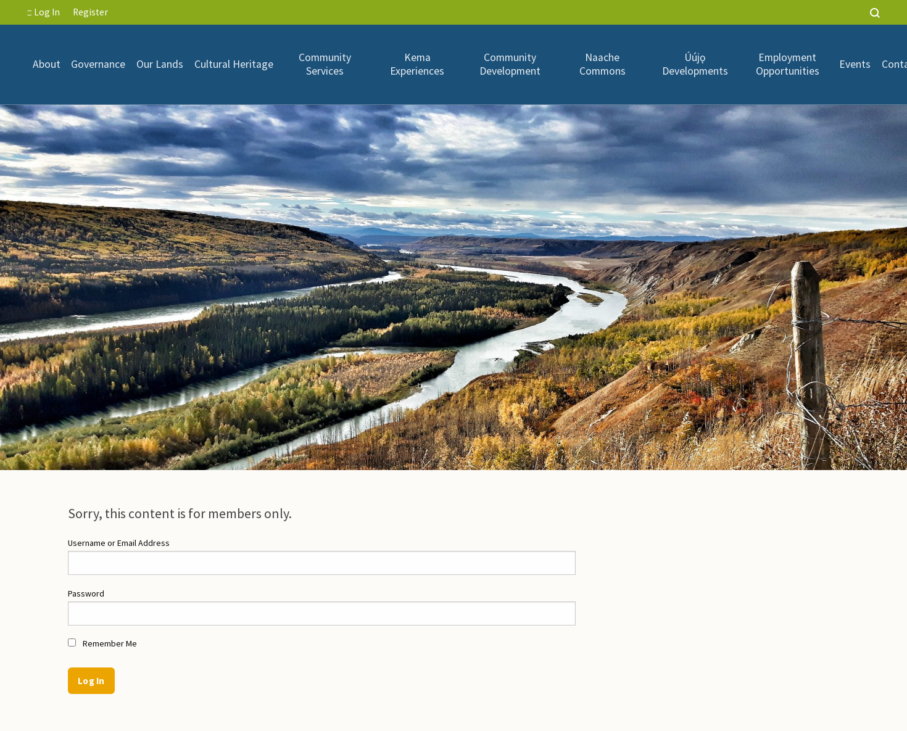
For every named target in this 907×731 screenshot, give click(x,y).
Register (90, 12)
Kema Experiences (417, 64)
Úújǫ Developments (695, 64)
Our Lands (159, 64)
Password (86, 593)
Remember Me (102, 643)
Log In (43, 12)
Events (855, 64)
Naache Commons (602, 64)
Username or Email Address (119, 542)
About (46, 64)
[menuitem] (46, 64)
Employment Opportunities (787, 64)
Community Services (325, 64)
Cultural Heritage (233, 64)
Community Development (509, 64)
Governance (98, 64)
